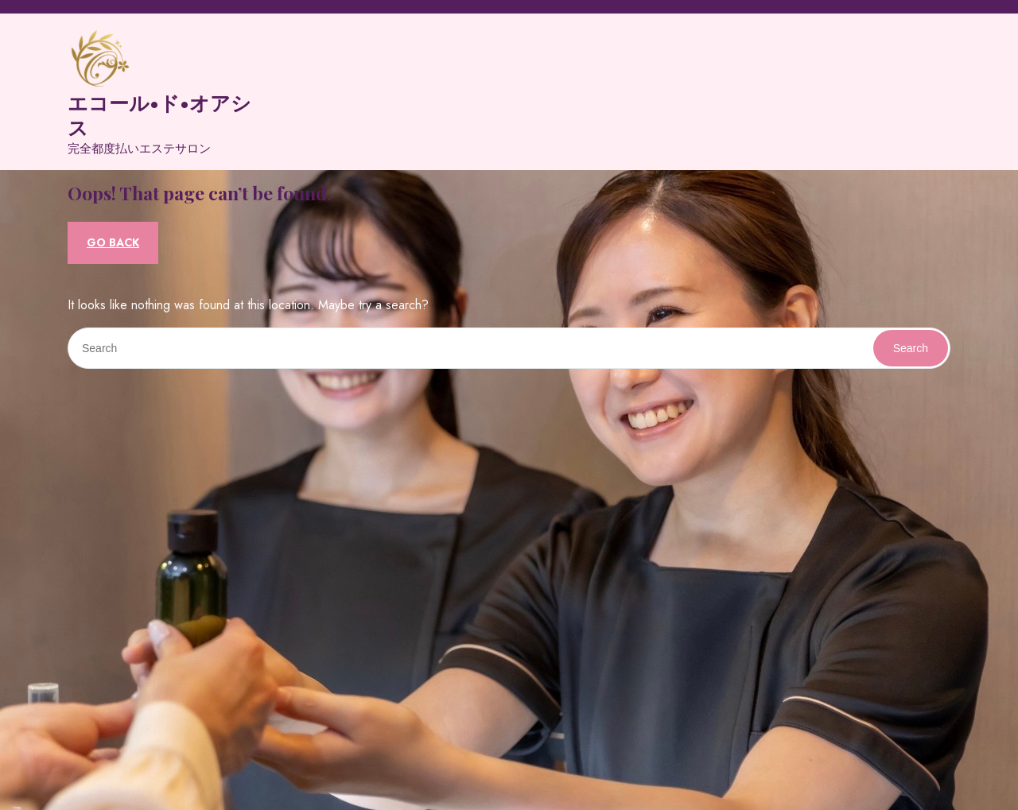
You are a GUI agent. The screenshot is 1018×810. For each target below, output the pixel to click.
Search (910, 348)
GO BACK (113, 242)
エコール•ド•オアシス (159, 114)
